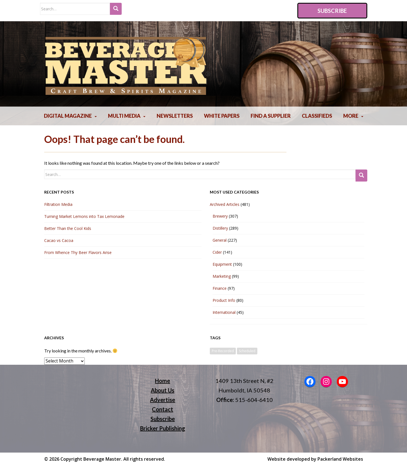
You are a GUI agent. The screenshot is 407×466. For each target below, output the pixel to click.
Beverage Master (102, 459)
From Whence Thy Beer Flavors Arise (78, 252)
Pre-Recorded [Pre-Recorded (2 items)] (223, 351)
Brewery (220, 216)
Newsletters (175, 115)
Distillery (220, 228)
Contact (162, 409)
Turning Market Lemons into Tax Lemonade (84, 216)
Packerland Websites (340, 459)
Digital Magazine (68, 115)
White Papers (221, 115)
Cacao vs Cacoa (58, 240)
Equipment (222, 264)
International (224, 312)
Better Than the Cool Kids (67, 228)
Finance (220, 288)
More (350, 115)
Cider (217, 252)
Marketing (222, 276)
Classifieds (317, 115)
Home (162, 380)
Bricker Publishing (162, 428)
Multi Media (124, 115)
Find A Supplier (271, 115)
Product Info (224, 300)
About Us (162, 390)
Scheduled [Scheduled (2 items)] (247, 351)
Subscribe (332, 10)
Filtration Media (58, 204)
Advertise (162, 399)
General (220, 240)
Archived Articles (224, 204)
